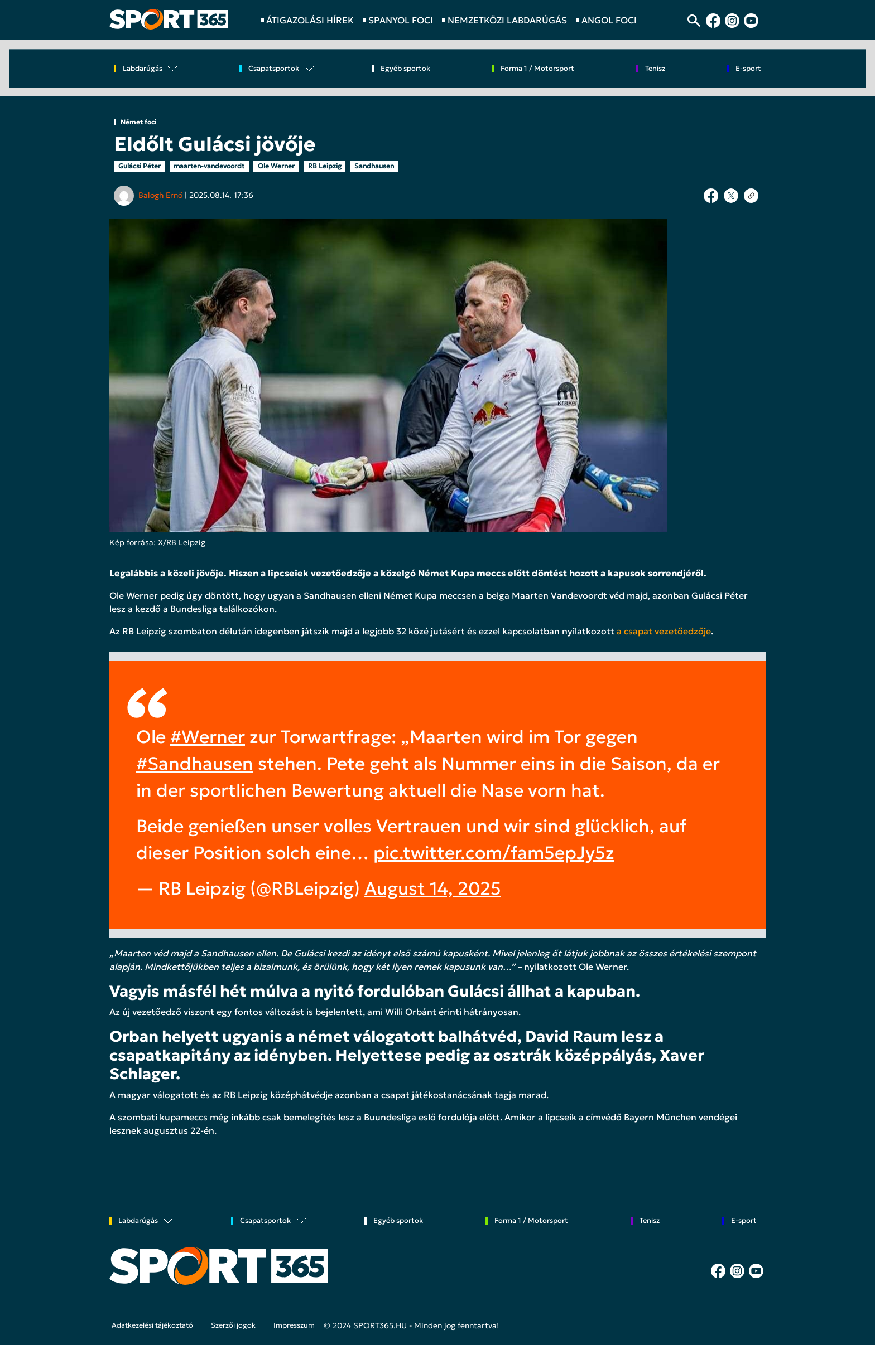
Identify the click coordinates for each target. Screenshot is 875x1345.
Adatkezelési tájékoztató (152, 1325)
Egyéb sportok (405, 68)
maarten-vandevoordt (209, 166)
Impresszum (294, 1325)
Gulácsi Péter (139, 166)
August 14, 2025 (432, 888)
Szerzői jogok (233, 1325)
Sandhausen (374, 166)
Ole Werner (276, 166)
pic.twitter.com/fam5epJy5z (493, 853)
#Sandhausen (194, 763)
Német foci (139, 122)
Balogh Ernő (160, 195)
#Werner (207, 737)
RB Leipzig (325, 166)
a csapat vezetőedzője (664, 631)
